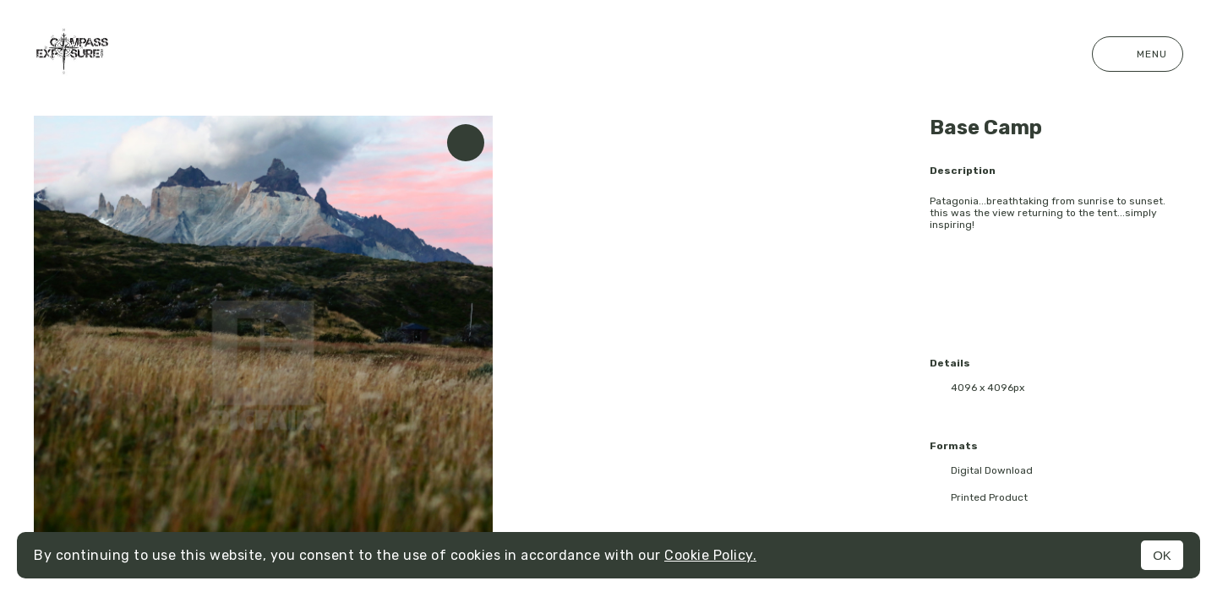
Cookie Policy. (710, 555)
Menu (1137, 54)
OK (1162, 555)
